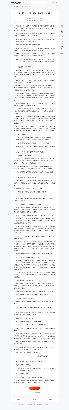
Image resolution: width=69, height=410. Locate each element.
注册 (57, 2)
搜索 (45, 2)
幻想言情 (16, 6)
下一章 (50, 399)
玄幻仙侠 (21, 6)
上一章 (18, 399)
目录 (34, 399)
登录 (53, 2)
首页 (11, 6)
